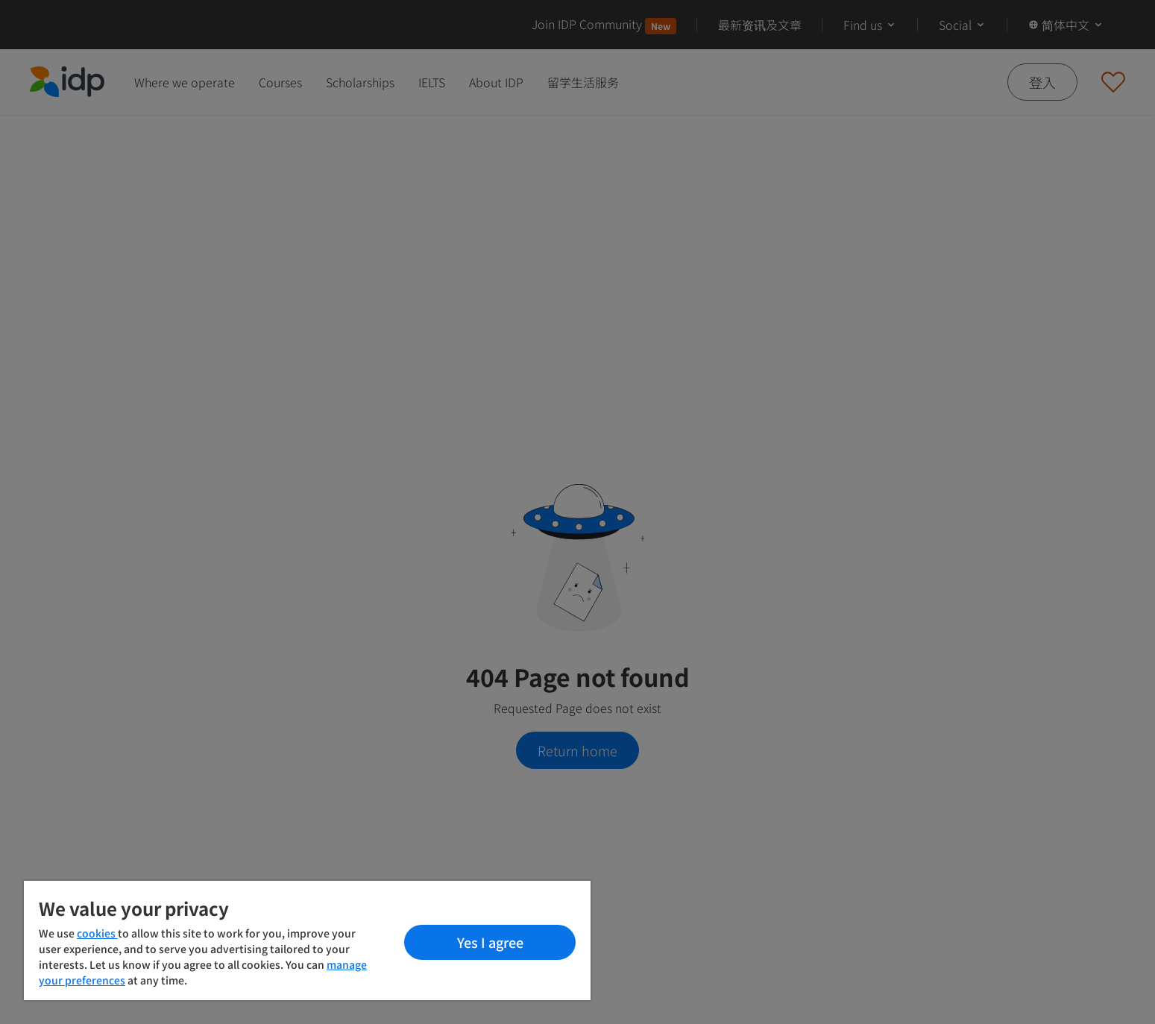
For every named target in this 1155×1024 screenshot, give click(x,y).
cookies (97, 933)
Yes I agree (490, 942)
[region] (307, 940)
